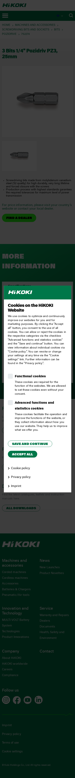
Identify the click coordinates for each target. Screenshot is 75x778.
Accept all (22, 454)
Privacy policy (21, 477)
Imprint (16, 486)
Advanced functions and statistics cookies (34, 405)
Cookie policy (20, 468)
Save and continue (30, 444)
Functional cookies (30, 376)
